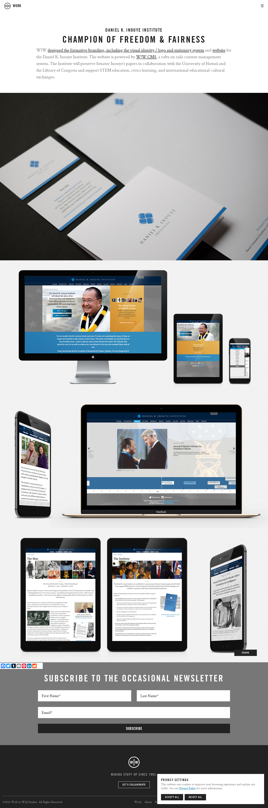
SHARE (245, 652)
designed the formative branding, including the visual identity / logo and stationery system (126, 50)
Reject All (195, 797)
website (218, 50)
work (17, 6)
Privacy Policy (187, 788)
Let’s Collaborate (134, 784)
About (148, 802)
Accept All (172, 797)
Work (137, 802)
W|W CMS (146, 57)
